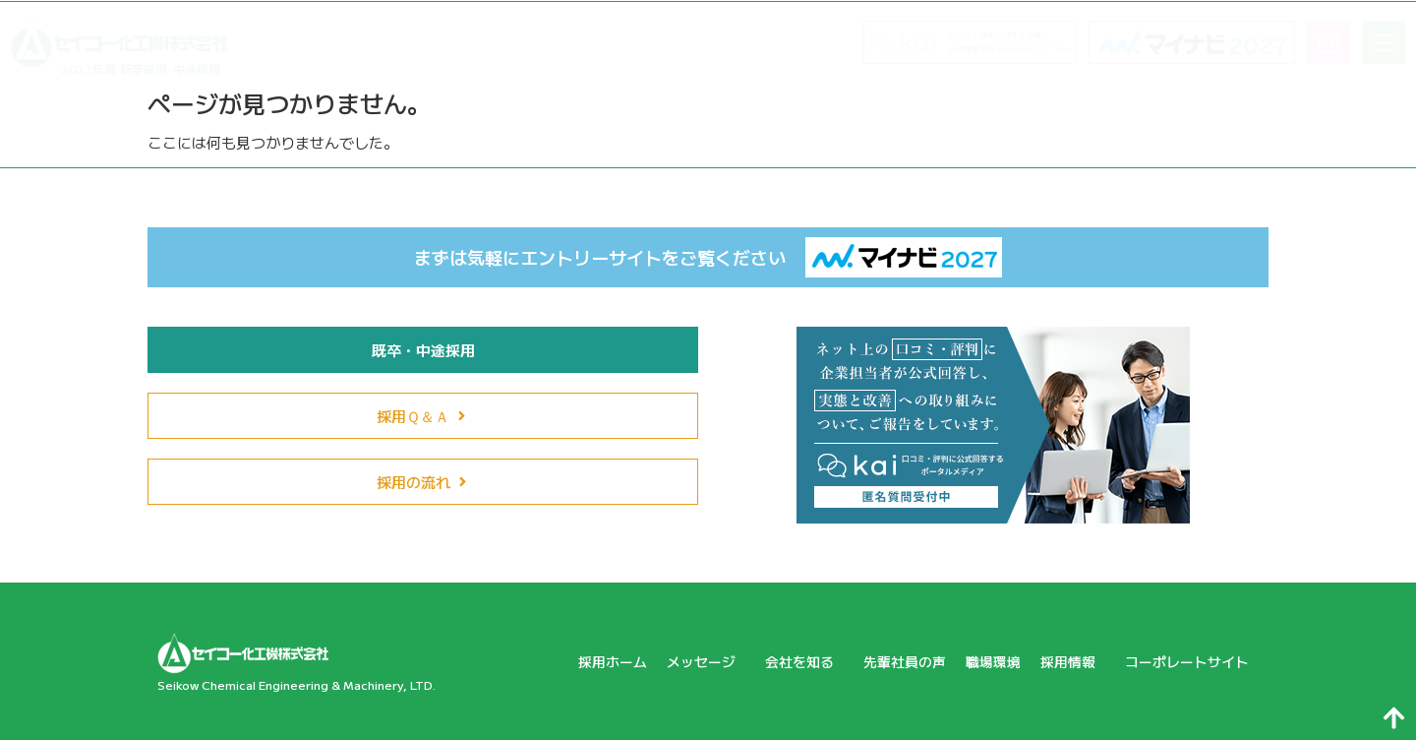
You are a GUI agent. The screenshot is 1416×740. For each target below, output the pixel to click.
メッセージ (676, 660)
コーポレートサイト (1182, 660)
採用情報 (1062, 660)
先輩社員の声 (885, 660)
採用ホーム (578, 660)
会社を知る (779, 660)
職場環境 (978, 660)
